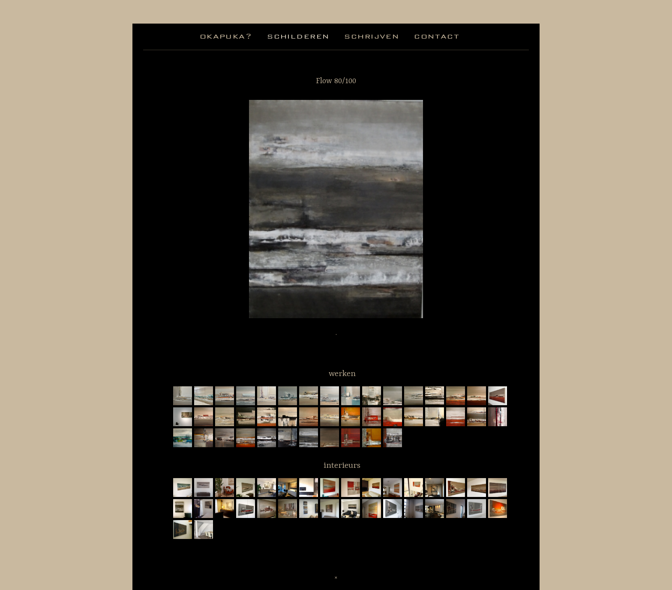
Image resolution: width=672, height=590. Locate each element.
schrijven (371, 36)
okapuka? (226, 36)
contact (436, 36)
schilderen (298, 36)
